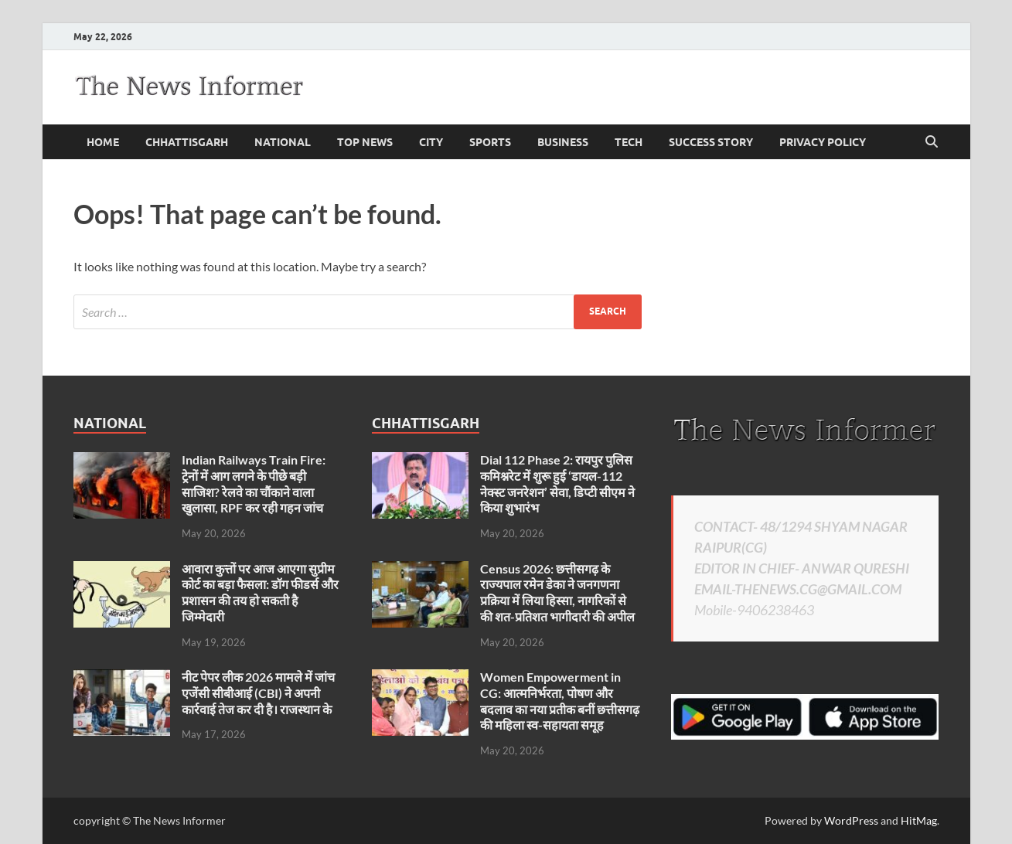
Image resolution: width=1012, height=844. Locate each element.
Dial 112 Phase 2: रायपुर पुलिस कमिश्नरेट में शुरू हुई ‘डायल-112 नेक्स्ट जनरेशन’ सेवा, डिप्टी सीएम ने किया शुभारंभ (557, 483)
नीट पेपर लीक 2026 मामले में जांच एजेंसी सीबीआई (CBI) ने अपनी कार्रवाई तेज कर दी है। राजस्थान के (258, 692)
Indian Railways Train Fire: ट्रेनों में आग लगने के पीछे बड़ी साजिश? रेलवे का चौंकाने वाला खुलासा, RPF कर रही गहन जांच (253, 483)
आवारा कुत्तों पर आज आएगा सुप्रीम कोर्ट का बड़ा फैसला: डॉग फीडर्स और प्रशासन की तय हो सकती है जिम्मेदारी (260, 592)
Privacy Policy (822, 142)
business (562, 142)
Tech (628, 142)
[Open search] (931, 142)
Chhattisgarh (186, 142)
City (431, 142)
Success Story (711, 142)
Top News (365, 142)
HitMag (919, 820)
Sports (490, 142)
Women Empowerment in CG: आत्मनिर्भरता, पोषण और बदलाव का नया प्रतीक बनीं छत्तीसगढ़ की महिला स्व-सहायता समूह (559, 700)
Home (103, 142)
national (282, 142)
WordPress (851, 820)
